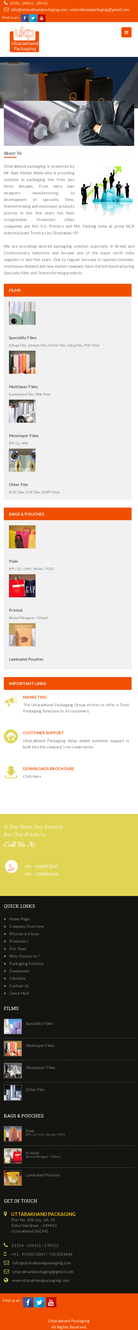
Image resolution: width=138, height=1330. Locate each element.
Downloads (19, 971)
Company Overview (26, 926)
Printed (15, 610)
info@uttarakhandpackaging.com (39, 9)
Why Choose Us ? (24, 956)
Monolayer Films (24, 435)
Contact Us (19, 985)
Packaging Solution (26, 963)
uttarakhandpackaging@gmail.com (99, 9)
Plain (13, 561)
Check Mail (19, 993)
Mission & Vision (24, 933)
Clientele (17, 978)
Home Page (19, 918)
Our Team (17, 948)
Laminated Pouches (26, 659)
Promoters (18, 941)
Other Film (18, 484)
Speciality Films (23, 337)
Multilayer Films (23, 386)
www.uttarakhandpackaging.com (40, 1280)
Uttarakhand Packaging (69, 1320)
